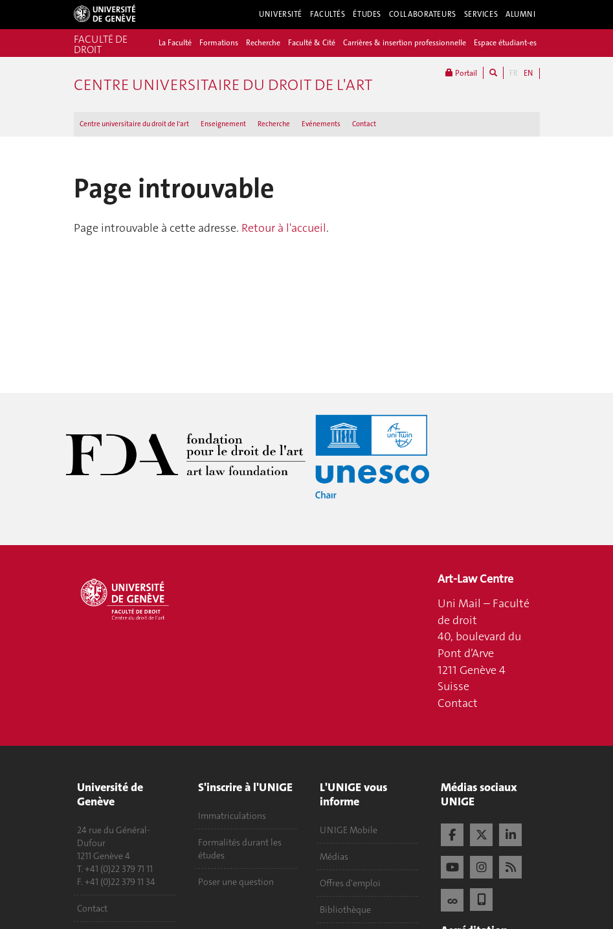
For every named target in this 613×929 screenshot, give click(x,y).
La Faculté (175, 43)
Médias (334, 856)
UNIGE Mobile (348, 830)
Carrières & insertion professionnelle (404, 43)
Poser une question (236, 882)
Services (481, 14)
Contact (364, 124)
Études (367, 14)
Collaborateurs (422, 14)
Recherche (263, 43)
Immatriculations (232, 816)
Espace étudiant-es (505, 43)
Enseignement (223, 124)
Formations (218, 43)
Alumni (520, 14)
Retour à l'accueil (283, 228)
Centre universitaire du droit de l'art (134, 124)
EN (528, 73)
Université (280, 14)
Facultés (328, 14)
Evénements (321, 124)
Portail (461, 72)
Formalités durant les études (240, 848)
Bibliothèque (345, 909)
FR (513, 73)
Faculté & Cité (311, 43)
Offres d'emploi (350, 883)
